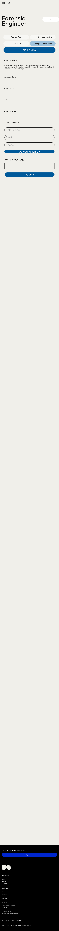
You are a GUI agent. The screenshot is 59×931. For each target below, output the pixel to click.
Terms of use (5, 920)
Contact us (5, 883)
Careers (4, 894)
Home (4, 879)
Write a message (14, 159)
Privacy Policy (16, 920)
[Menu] (55, 2)
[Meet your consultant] (43, 43)
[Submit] (29, 174)
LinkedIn (4, 892)
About (4, 881)
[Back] (50, 19)
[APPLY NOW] (30, 50)
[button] (29, 151)
